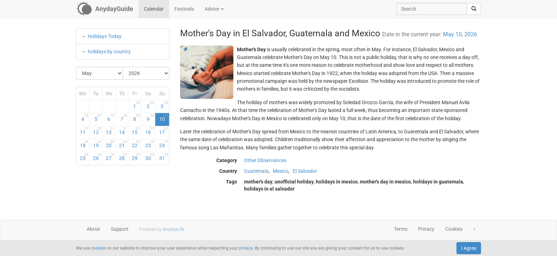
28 (123, 157)
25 (84, 157)
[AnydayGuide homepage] (105, 9)
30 (149, 157)
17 (163, 131)
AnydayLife (173, 229)
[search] (474, 9)
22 (136, 144)
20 (110, 144)
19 (97, 144)
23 (149, 144)
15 (136, 131)
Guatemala (256, 171)
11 (84, 131)
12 (97, 131)
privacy (246, 248)
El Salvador (305, 171)
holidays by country (109, 51)
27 (110, 157)
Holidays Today (104, 36)
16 (149, 131)
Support (120, 229)
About (93, 229)
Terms (400, 229)
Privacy (426, 229)
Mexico (280, 171)
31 (163, 157)
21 (123, 144)
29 (136, 157)
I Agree (468, 248)
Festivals (184, 9)
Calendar (154, 9)
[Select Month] (99, 73)
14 (123, 131)
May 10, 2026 (460, 34)
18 (84, 144)
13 (110, 131)
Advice (214, 9)
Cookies (454, 229)
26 (97, 157)
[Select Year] (146, 73)
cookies (98, 248)
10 (163, 117)
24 (163, 144)
